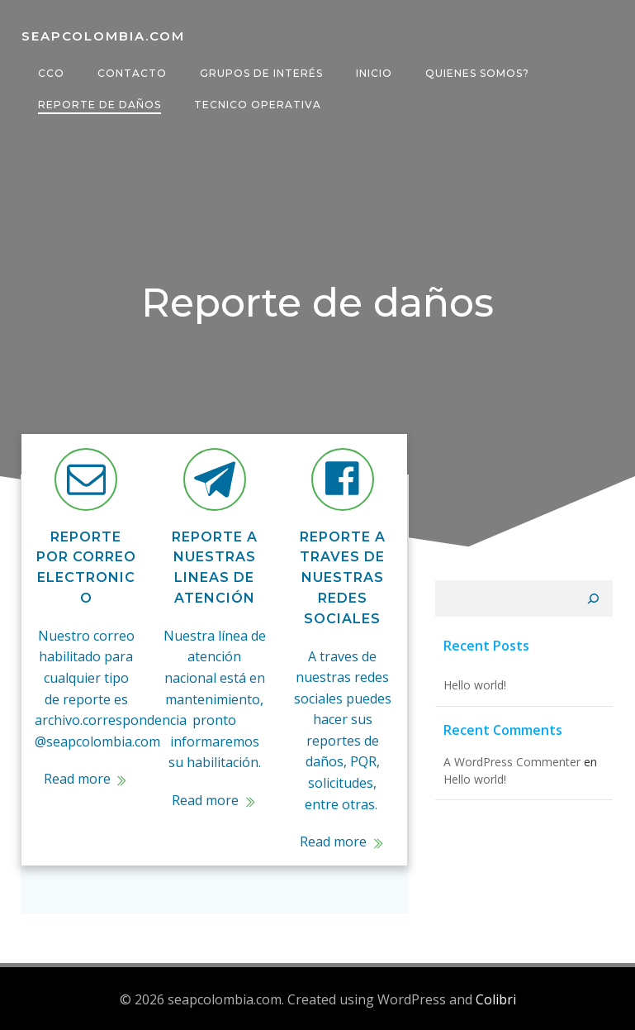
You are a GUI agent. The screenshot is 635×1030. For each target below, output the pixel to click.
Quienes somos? (476, 73)
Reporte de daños (98, 104)
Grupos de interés (260, 73)
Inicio (373, 73)
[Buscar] (595, 601)
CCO (50, 73)
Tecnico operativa (256, 104)
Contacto (131, 73)
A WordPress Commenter (510, 764)
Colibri (496, 998)
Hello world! (473, 687)
